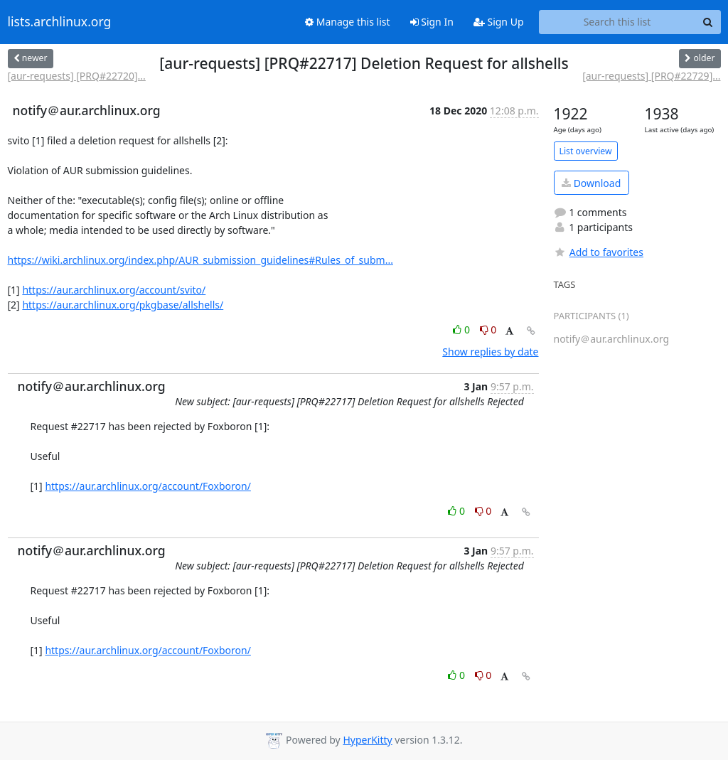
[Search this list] (617, 22)
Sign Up (498, 21)
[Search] (708, 22)
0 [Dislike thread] (488, 329)
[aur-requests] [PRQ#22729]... (651, 75)
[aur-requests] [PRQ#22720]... (77, 75)
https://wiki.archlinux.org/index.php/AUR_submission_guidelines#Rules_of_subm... (200, 260)
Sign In (432, 21)
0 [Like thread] (462, 329)
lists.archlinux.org (60, 22)
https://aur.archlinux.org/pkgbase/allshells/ (122, 304)
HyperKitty (367, 739)
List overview (586, 151)
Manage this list (347, 21)
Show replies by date (490, 351)
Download (591, 183)
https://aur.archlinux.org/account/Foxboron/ (148, 486)
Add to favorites (598, 252)
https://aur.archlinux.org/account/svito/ (113, 289)
